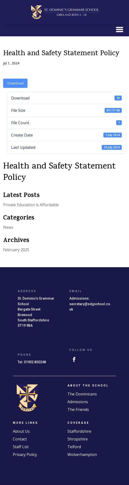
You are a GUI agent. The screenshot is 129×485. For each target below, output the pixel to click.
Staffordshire (79, 431)
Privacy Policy (25, 454)
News (8, 227)
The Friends (78, 409)
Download (15, 83)
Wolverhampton (82, 454)
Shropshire (77, 439)
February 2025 (16, 249)
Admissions (77, 401)
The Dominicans (82, 394)
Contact (20, 439)
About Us (21, 431)
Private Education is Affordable (31, 204)
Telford (74, 446)
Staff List (21, 446)
